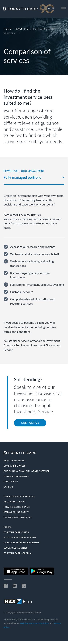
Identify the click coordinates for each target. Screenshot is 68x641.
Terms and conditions (18, 517)
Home (7, 28)
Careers (8, 487)
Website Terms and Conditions (34, 623)
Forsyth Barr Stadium (18, 553)
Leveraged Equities (16, 548)
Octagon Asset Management (21, 542)
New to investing (15, 460)
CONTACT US (30, 422)
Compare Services (15, 466)
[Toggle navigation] (63, 8)
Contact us (11, 481)
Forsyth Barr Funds (16, 532)
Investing (22, 28)
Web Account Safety (17, 512)
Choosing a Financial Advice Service (27, 471)
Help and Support (15, 501)
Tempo (8, 527)
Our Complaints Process (19, 496)
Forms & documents (16, 476)
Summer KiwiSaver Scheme (20, 537)
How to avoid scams (17, 507)
